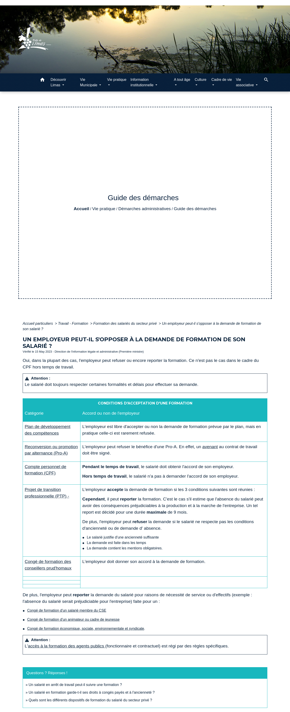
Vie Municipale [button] (89, 82)
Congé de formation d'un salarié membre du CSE (66, 610)
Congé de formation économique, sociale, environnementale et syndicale (85, 628)
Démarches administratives (144, 208)
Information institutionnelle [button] (142, 82)
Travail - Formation (73, 323)
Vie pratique (103, 208)
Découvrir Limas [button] (58, 82)
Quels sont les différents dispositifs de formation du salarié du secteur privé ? (90, 700)
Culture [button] (200, 80)
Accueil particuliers (38, 323)
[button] (42, 80)
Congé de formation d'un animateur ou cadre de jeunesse (73, 619)
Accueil (81, 208)
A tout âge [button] (182, 80)
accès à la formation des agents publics (66, 646)
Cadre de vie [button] (221, 80)
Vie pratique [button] (116, 80)
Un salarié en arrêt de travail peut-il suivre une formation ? (75, 685)
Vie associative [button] (245, 82)
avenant (210, 446)
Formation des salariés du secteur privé (125, 323)
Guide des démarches (195, 208)
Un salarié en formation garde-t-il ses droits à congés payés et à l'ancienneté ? (92, 692)
